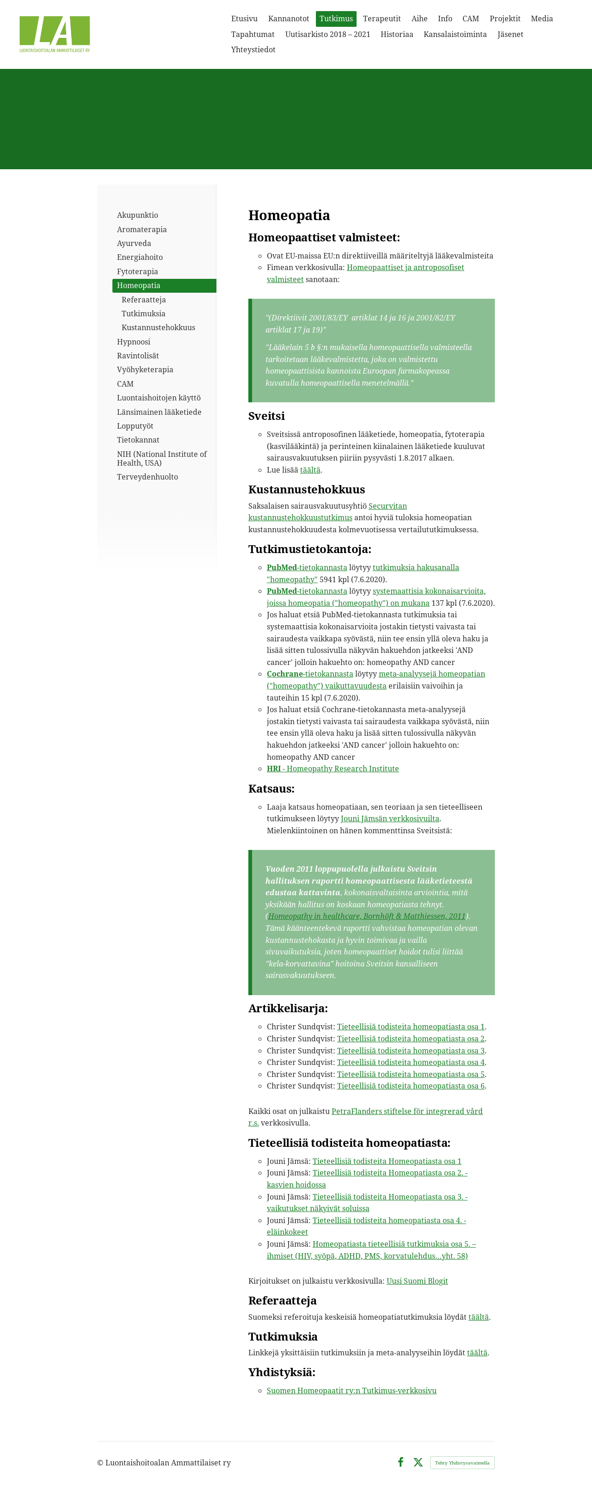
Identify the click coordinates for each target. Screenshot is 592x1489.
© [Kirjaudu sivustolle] (101, 1463)
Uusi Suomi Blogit (417, 1281)
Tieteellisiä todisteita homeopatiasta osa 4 (411, 1062)
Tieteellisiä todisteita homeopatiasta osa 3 (411, 1051)
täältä (310, 470)
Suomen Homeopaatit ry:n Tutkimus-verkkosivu (352, 1390)
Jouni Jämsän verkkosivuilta (390, 818)
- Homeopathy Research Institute (333, 768)
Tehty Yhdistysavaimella (462, 1462)
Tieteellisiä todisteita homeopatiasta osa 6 (411, 1086)
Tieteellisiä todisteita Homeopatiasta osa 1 (387, 1161)
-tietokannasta (307, 567)
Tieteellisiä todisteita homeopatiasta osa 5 (411, 1074)
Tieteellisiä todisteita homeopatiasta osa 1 (411, 1026)
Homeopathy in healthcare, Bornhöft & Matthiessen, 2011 (367, 916)
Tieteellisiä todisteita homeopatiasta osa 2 (411, 1039)
